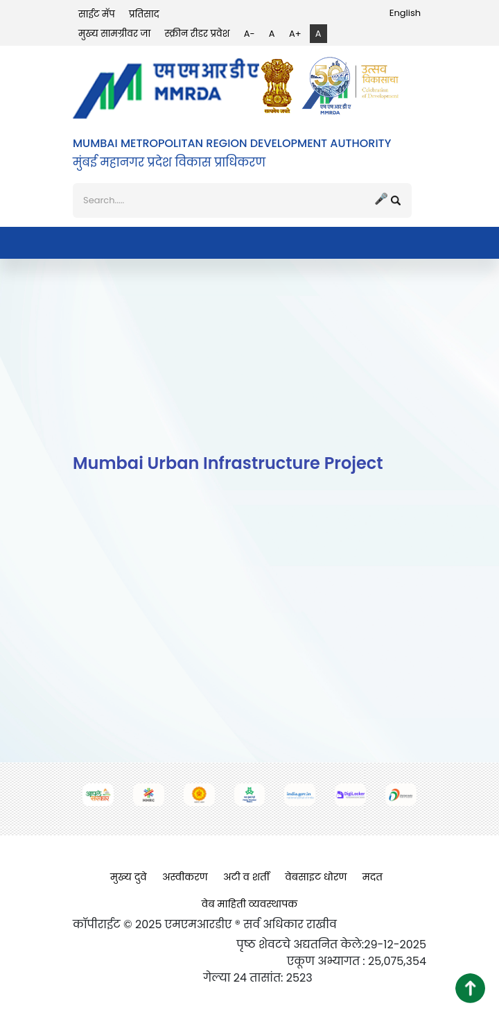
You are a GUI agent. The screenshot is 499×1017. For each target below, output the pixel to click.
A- (249, 33)
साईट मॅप (96, 14)
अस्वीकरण (185, 877)
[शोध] (242, 200)
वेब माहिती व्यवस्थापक (250, 904)
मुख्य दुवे (128, 877)
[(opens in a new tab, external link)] (280, 86)
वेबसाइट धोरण (316, 877)
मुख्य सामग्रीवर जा (114, 33)
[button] (470, 988)
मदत (372, 877)
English (405, 12)
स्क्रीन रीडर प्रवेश (197, 33)
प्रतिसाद (144, 14)
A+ (295, 33)
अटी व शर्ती (246, 877)
